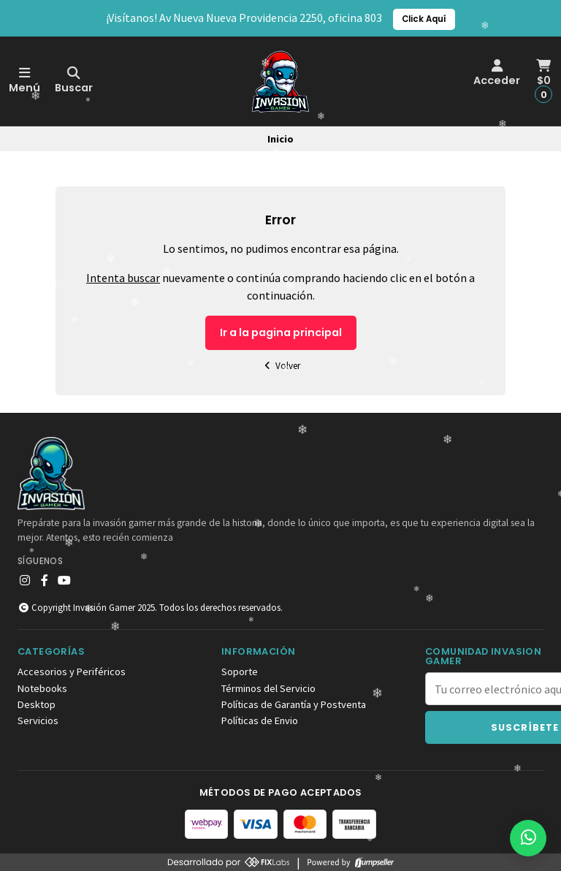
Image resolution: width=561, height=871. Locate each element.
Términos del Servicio (268, 688)
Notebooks (42, 688)
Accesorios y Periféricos (72, 671)
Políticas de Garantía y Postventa (293, 704)
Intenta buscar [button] (123, 277)
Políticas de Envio (259, 720)
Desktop (37, 704)
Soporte (239, 671)
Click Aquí (424, 19)
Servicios (38, 720)
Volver (280, 366)
